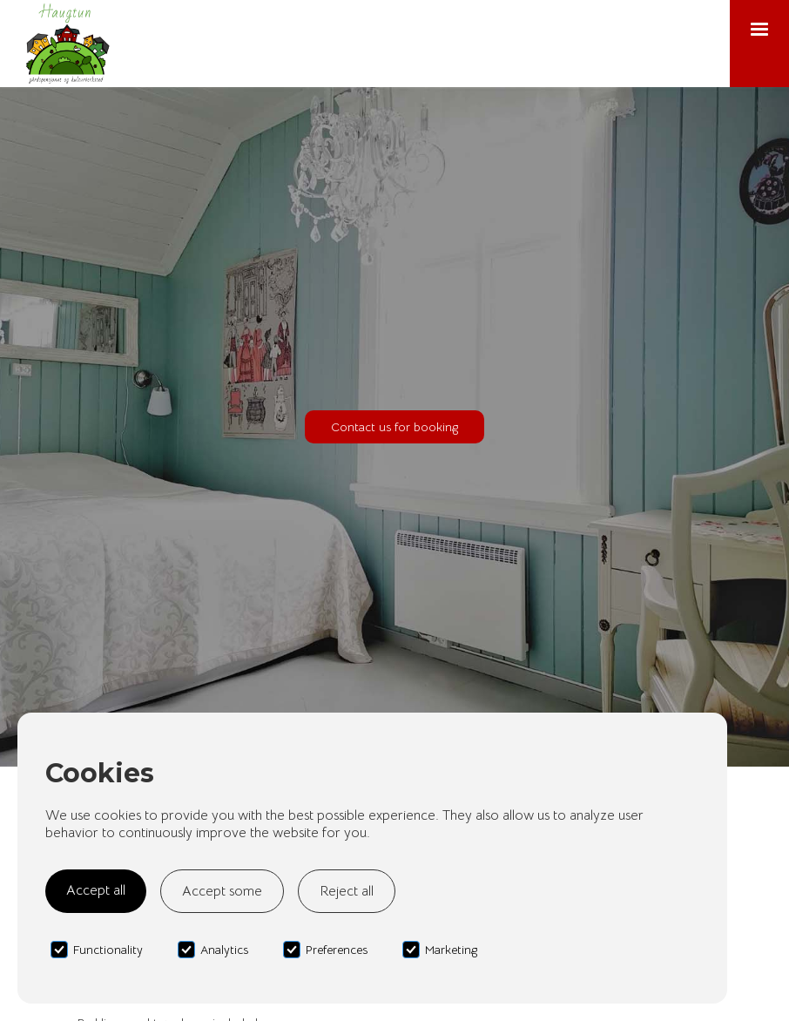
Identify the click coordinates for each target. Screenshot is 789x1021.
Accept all (95, 890)
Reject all (347, 891)
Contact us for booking (394, 427)
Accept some (222, 891)
